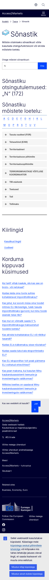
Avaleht (5, 21)
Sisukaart (7, 471)
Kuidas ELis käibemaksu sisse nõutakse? (24, 344)
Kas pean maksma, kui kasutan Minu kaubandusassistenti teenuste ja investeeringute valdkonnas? (22, 374)
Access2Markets (10, 420)
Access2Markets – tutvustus (16, 465)
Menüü (43, 14)
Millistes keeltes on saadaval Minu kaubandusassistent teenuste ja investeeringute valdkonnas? (20, 388)
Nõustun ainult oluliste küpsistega (26, 574)
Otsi (43, 4)
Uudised (8, 247)
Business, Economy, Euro (15, 490)
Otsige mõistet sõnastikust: (15, 59)
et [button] (36, 4)
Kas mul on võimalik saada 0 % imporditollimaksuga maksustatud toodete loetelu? (20, 325)
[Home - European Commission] (21, 507)
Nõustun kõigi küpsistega (23, 567)
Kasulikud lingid (12, 241)
